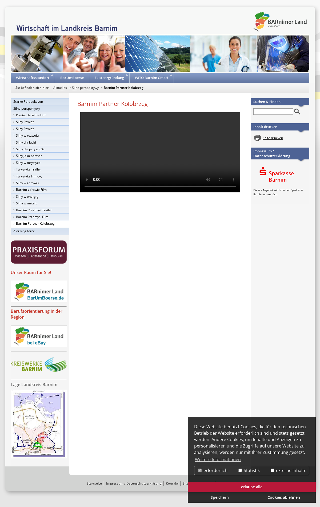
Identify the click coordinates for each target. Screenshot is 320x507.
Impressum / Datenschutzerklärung (271, 153)
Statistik (249, 470)
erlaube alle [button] (251, 486)
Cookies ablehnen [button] (283, 497)
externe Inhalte (288, 470)
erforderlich (212, 470)
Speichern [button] (220, 497)
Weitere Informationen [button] (218, 459)
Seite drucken (273, 138)
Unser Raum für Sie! (31, 272)
